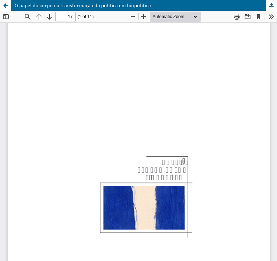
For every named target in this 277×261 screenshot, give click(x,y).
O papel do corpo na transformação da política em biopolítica (83, 5)
